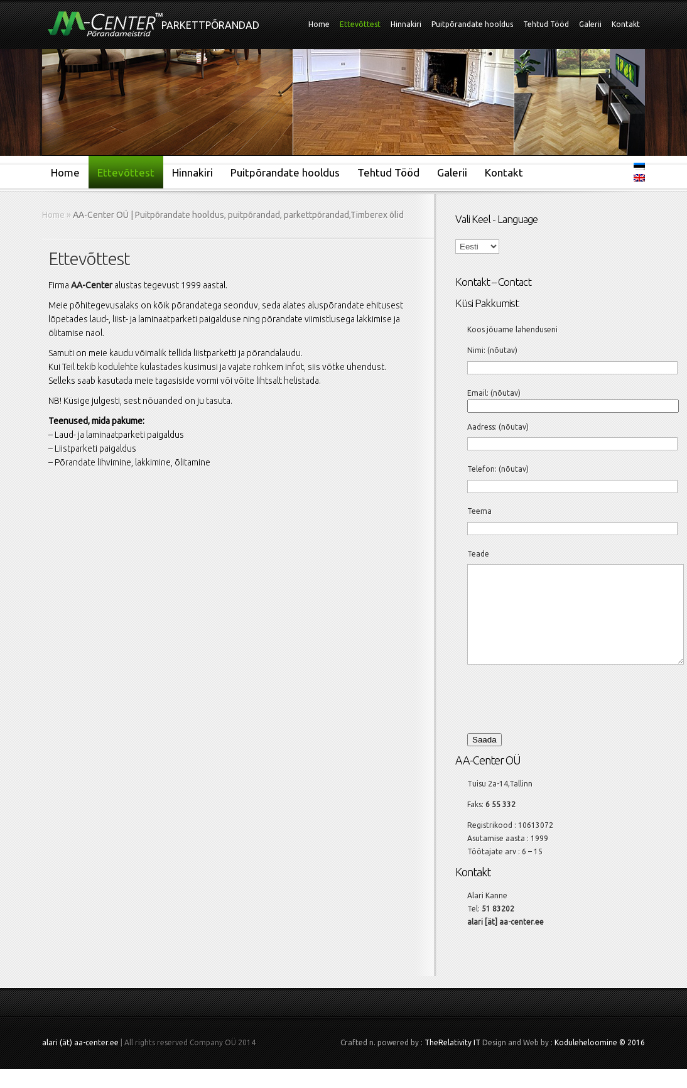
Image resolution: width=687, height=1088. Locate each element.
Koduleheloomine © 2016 (599, 1061)
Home (319, 24)
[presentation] (550, 716)
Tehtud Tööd (546, 24)
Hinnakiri (406, 24)
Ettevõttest (360, 24)
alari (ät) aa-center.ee (80, 1061)
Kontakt (626, 24)
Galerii (590, 24)
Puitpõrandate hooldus (472, 24)
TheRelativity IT (452, 1061)
